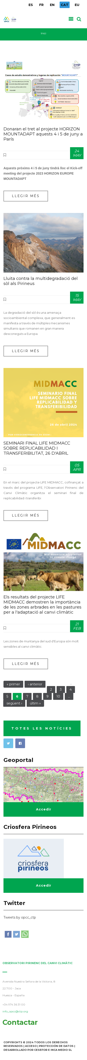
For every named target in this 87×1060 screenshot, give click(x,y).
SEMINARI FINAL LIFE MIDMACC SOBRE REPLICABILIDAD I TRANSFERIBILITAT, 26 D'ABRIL (36, 448)
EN (52, 5)
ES (31, 5)
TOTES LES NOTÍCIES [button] (42, 728)
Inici (43, 33)
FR (41, 5)
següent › (14, 703)
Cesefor (40, 1049)
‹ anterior (35, 684)
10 (58, 696)
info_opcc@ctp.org (13, 1011)
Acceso (31, 1046)
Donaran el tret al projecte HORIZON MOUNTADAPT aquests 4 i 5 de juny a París (43, 134)
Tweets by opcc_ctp (19, 917)
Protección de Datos (56, 1046)
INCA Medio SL (61, 1049)
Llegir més (26, 196)
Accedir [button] (43, 809)
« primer (13, 684)
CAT (64, 5)
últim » (35, 703)
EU (77, 5)
